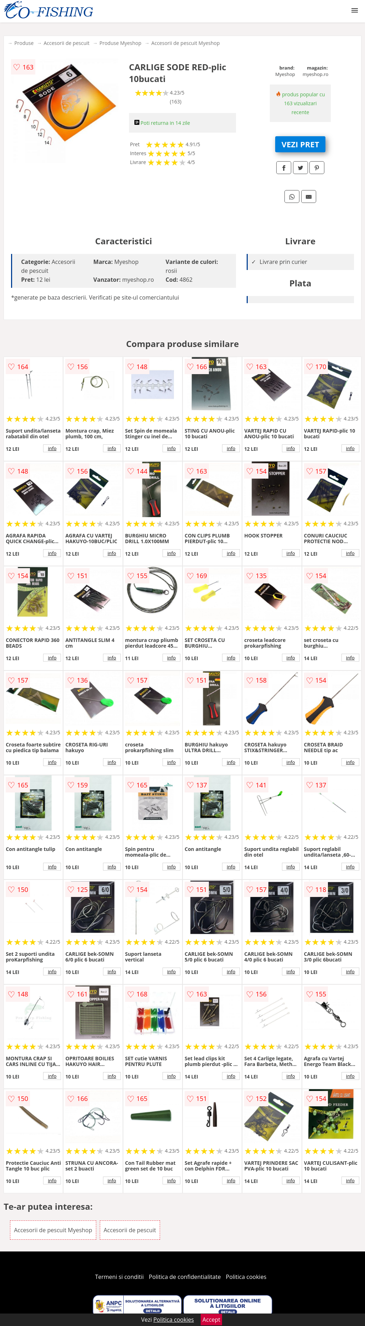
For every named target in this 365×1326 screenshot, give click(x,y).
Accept (211, 1320)
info (52, 448)
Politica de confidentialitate (185, 1277)
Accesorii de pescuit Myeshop (185, 43)
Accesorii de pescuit (66, 43)
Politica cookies (246, 1277)
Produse (24, 43)
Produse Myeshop (120, 43)
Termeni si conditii (119, 1277)
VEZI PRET (300, 144)
